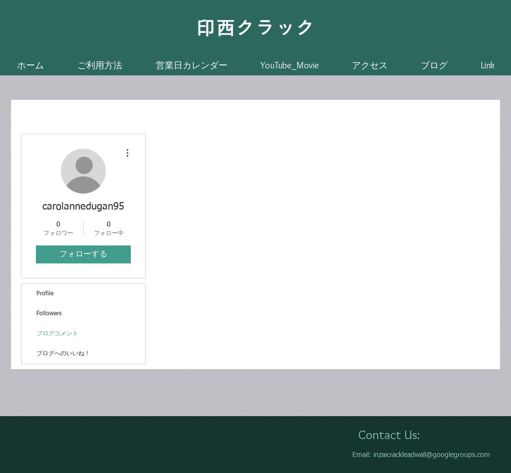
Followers (48, 314)
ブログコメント (57, 334)
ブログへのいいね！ (63, 354)
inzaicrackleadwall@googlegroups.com (431, 455)
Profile (44, 294)
